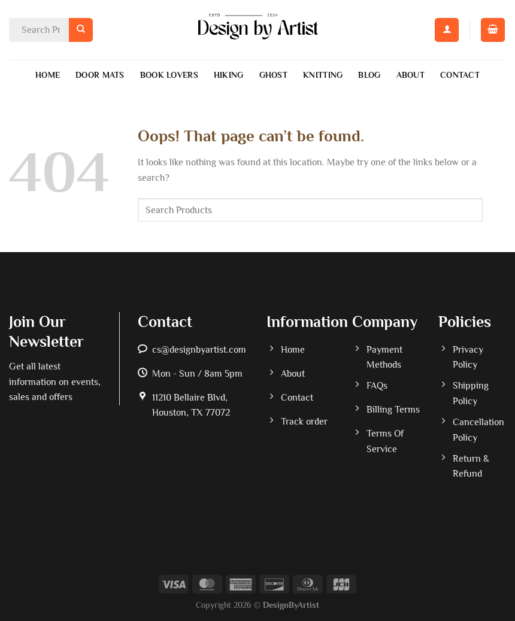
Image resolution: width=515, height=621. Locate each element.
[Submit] (81, 29)
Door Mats (100, 75)
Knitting (323, 75)
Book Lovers (169, 75)
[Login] (447, 30)
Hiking (229, 75)
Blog (369, 75)
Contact (460, 75)
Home (47, 75)
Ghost (273, 75)
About (410, 75)
